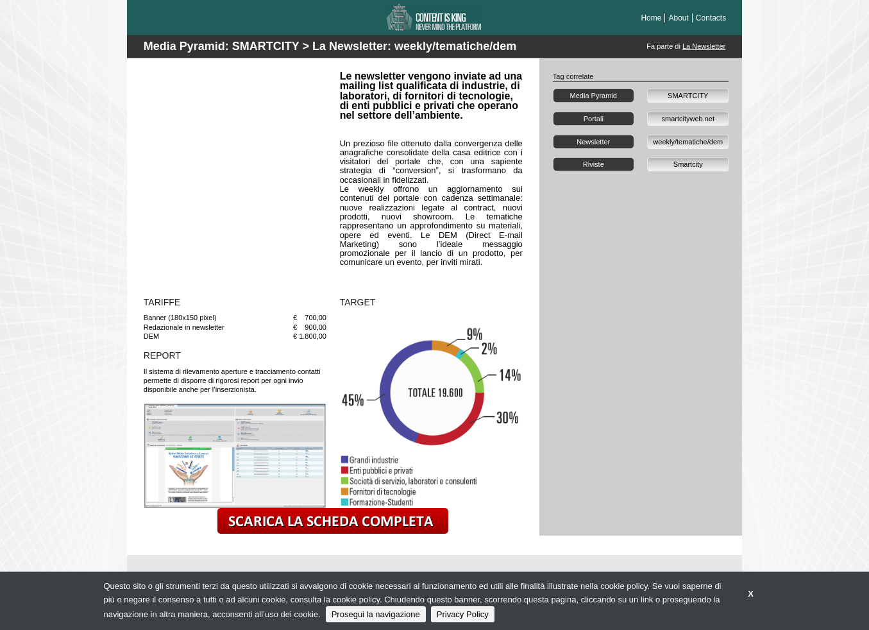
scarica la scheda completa (332, 521)
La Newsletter (703, 46)
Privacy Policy (463, 614)
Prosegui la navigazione (376, 614)
